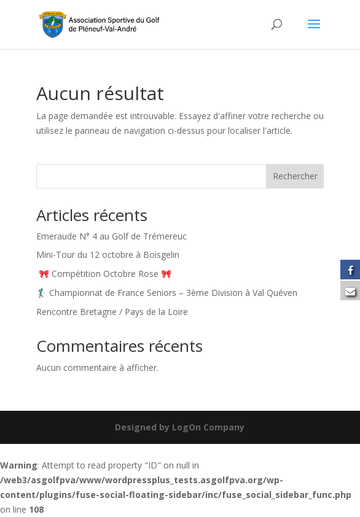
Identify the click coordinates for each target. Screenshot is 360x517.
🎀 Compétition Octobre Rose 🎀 (106, 273)
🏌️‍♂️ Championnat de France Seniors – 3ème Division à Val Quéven (166, 292)
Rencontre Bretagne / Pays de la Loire (112, 311)
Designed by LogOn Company (180, 427)
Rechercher (295, 176)
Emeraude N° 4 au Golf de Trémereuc (111, 236)
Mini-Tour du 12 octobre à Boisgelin (107, 254)
